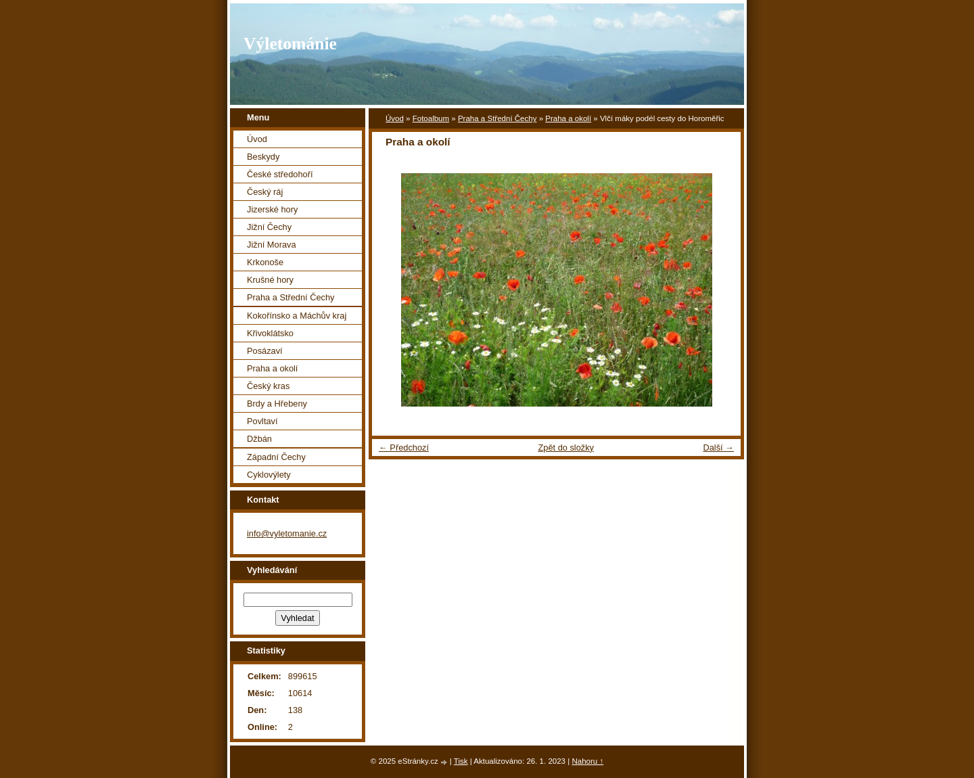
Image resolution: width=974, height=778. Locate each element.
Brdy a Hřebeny (277, 403)
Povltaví (262, 421)
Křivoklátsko (270, 333)
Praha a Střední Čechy (497, 118)
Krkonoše (265, 262)
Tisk (461, 761)
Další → (718, 447)
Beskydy (263, 157)
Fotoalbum (431, 118)
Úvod (395, 118)
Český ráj (265, 192)
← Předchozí (404, 447)
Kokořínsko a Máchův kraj (296, 316)
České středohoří (279, 174)
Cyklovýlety (269, 475)
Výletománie (290, 43)
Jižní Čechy (269, 227)
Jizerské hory (272, 209)
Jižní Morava (271, 244)
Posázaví (265, 351)
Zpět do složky (566, 447)
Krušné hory (270, 280)
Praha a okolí (568, 118)
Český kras (268, 386)
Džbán (259, 439)
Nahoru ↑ (587, 761)
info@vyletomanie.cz (287, 533)
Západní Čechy (276, 457)
